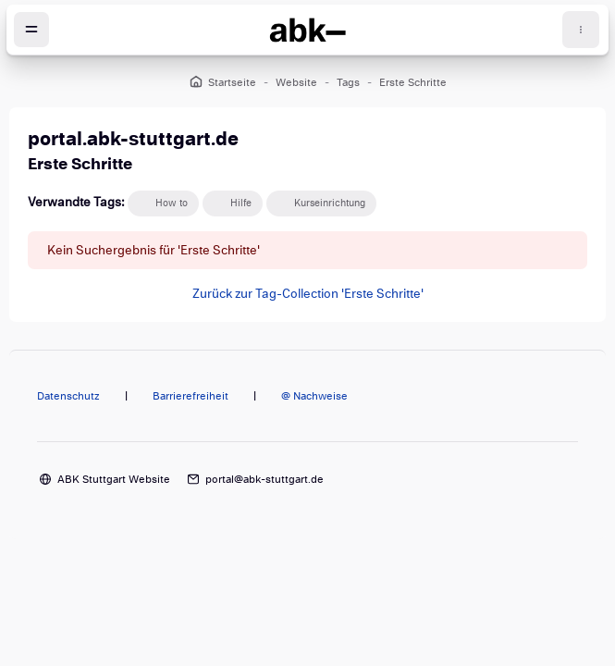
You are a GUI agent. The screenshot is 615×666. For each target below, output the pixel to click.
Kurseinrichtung (329, 203)
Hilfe (241, 203)
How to (171, 203)
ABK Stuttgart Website (113, 479)
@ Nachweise (314, 395)
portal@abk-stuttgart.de (264, 479)
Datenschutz (68, 395)
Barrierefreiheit (190, 395)
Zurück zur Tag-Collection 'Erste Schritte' (308, 293)
